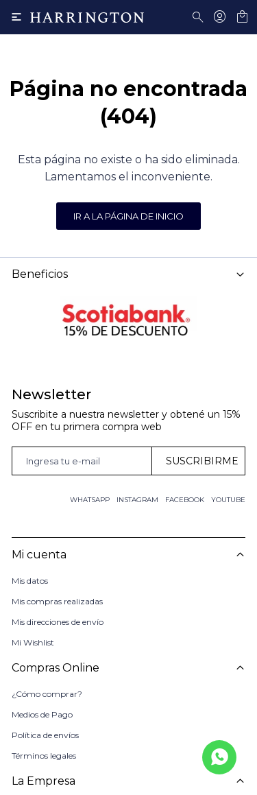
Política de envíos (45, 735)
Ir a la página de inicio (128, 216)
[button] (200, 17)
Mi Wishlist (33, 642)
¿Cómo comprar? (47, 694)
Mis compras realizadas (57, 601)
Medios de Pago (42, 714)
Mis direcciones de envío (57, 622)
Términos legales (44, 755)
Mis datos (30, 581)
